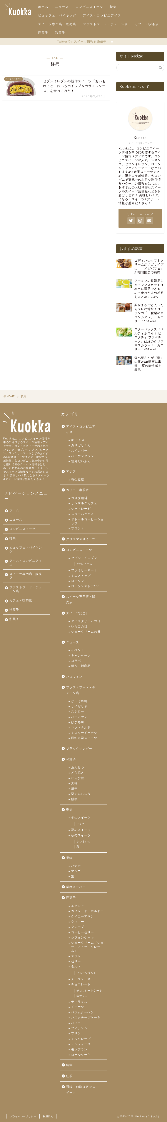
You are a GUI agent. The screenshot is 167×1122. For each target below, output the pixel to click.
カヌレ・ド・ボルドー (87, 911)
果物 (69, 858)
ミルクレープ (81, 1039)
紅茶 (69, 1076)
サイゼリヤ (79, 706)
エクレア (77, 906)
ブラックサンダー (79, 748)
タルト (76, 967)
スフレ (76, 956)
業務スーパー (76, 887)
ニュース (62, 7)
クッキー (77, 922)
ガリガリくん (81, 445)
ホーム (43, 7)
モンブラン (79, 1049)
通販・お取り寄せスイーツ (80, 1090)
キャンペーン (81, 655)
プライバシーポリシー (23, 1116)
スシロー (77, 711)
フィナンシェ (81, 1028)
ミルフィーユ (81, 1044)
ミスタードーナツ (84, 733)
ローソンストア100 (85, 586)
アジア (71, 472)
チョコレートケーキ (89, 990)
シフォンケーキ (82, 937)
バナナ (76, 866)
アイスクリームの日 (85, 621)
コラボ (76, 661)
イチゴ (81, 824)
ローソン (77, 581)
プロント (77, 528)
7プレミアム (84, 564)
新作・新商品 (81, 666)
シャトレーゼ (81, 509)
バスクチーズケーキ (85, 1017)
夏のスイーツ (81, 830)
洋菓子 (43, 33)
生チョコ (82, 995)
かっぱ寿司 (79, 701)
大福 (74, 783)
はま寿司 (77, 722)
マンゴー (77, 871)
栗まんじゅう (81, 794)
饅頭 (74, 799)
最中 (74, 789)
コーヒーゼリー (82, 932)
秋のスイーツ (81, 835)
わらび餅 (77, 778)
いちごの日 (79, 626)
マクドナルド (81, 727)
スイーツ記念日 (77, 613)
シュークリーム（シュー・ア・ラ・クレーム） (87, 947)
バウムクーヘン (82, 1012)
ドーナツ (77, 1007)
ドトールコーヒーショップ (87, 521)
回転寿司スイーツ (84, 738)
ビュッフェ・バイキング (57, 15)
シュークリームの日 (85, 632)
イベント (77, 650)
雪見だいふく (81, 461)
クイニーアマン (82, 916)
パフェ (76, 1023)
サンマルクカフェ (84, 503)
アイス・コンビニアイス (102, 15)
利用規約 (48, 1116)
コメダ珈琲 (79, 498)
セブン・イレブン (84, 558)
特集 (113, 7)
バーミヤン (79, 717)
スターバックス (82, 514)
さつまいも (84, 841)
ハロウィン (74, 676)
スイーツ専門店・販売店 (57, 24)
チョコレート (81, 984)
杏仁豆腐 (77, 480)
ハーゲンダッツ (82, 456)
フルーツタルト (86, 973)
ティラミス (79, 1002)
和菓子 (60, 33)
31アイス (78, 440)
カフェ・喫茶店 (147, 24)
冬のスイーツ (81, 817)
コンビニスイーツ (89, 7)
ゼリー (76, 961)
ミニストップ (81, 576)
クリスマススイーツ (80, 539)
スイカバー (79, 450)
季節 (69, 810)
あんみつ (77, 767)
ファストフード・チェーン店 (105, 24)
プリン (76, 1033)
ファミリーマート (84, 570)
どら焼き (77, 773)
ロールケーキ (81, 1054)
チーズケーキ (81, 979)
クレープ (77, 927)
